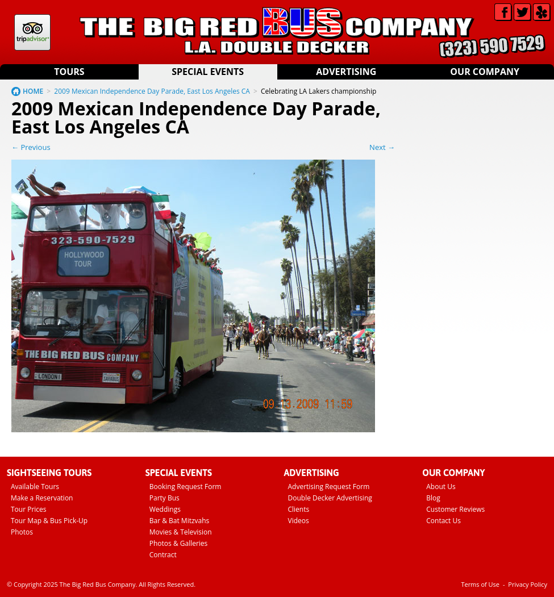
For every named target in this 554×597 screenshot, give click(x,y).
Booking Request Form (185, 486)
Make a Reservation (42, 498)
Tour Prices (29, 509)
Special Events (208, 71)
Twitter (522, 12)
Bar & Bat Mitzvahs (179, 520)
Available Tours (35, 486)
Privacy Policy (527, 584)
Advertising (346, 71)
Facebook (503, 12)
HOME (33, 91)
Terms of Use (480, 584)
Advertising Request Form (329, 486)
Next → (382, 147)
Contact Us (443, 520)
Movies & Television (180, 532)
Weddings (165, 509)
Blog (433, 498)
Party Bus (164, 498)
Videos (298, 520)
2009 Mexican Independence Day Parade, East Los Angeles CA (152, 91)
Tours (69, 71)
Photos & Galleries (178, 543)
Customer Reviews (455, 509)
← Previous (31, 147)
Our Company (484, 71)
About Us (440, 486)
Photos (22, 532)
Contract (163, 555)
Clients (299, 509)
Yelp (542, 12)
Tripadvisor (32, 32)
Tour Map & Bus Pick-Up (49, 520)
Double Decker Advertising (330, 498)
